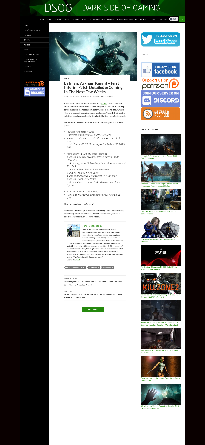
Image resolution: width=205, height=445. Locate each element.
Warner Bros (108, 267)
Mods (84, 19)
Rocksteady (94, 267)
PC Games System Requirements (102, 19)
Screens (58, 19)
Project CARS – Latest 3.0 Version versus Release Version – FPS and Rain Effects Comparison (95, 294)
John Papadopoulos (91, 97)
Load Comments (93, 309)
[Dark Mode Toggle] (173, 19)
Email (77, 260)
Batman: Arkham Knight (75, 267)
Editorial (27, 67)
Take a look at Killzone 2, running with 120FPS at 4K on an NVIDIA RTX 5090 (160, 296)
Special (27, 40)
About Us (163, 19)
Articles (27, 35)
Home (42, 19)
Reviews (143, 19)
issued (104, 103)
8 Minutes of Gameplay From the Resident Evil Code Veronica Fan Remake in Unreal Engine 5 (159, 323)
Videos (67, 19)
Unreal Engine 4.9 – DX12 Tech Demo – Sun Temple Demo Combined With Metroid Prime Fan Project (95, 281)
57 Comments (109, 97)
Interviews (28, 71)
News (49, 19)
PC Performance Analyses (127, 19)
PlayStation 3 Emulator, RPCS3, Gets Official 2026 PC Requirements (159, 268)
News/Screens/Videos (32, 30)
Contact (153, 19)
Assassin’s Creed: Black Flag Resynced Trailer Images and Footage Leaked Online (159, 184)
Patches (76, 19)
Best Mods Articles (31, 55)
